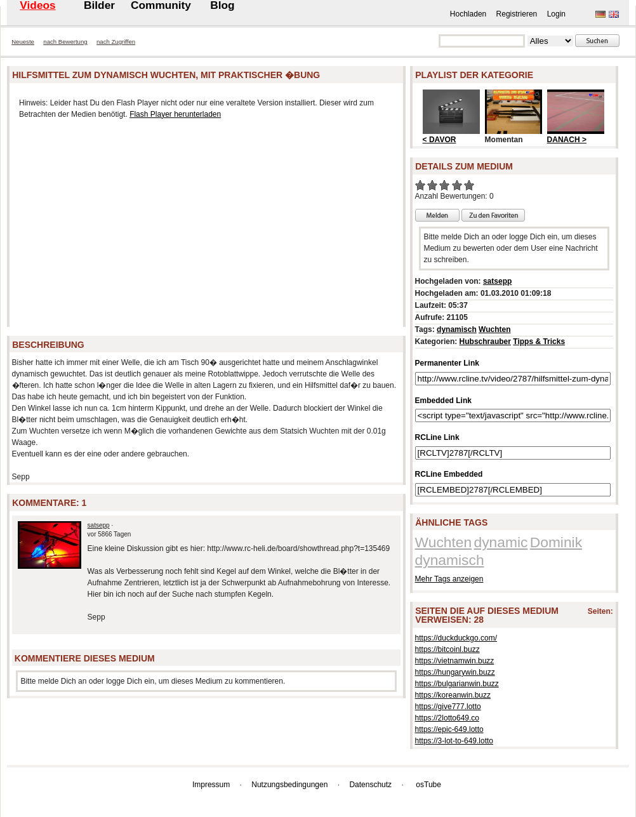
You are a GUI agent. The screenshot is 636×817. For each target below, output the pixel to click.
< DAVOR (439, 139)
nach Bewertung (65, 41)
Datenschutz (370, 784)
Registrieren (517, 14)
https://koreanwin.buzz (453, 695)
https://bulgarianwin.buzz (457, 683)
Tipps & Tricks (539, 341)
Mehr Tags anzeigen (449, 579)
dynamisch (457, 329)
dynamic (501, 542)
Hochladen (468, 14)
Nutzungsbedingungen (289, 784)
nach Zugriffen (115, 41)
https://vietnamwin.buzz (454, 660)
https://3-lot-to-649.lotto (454, 740)
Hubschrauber (485, 341)
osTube (428, 784)
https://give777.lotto (448, 706)
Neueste (22, 41)
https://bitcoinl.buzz (447, 649)
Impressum (211, 784)
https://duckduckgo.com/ (456, 638)
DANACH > (566, 139)
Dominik (556, 542)
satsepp (99, 525)
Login (556, 14)
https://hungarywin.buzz (455, 672)
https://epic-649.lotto (449, 729)
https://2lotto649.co (447, 718)
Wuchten (494, 329)
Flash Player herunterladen (175, 114)
